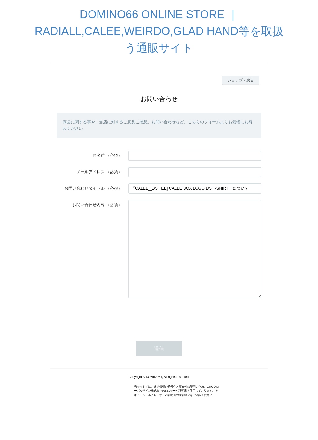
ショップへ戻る (241, 80)
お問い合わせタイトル (84, 188)
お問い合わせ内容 (88, 204)
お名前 (99, 155)
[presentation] (175, 335)
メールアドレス (90, 171)
